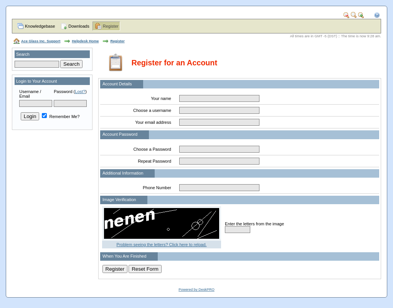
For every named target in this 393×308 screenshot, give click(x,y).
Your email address (153, 122)
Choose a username (152, 110)
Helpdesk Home (85, 41)
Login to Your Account (36, 81)
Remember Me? (60, 116)
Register (111, 26)
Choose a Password (152, 149)
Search (23, 54)
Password (63, 91)
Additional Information (122, 173)
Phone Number (157, 187)
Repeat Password (154, 161)
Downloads (78, 26)
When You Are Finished (124, 256)
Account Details (117, 84)
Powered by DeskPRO (196, 289)
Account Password (119, 134)
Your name (161, 98)
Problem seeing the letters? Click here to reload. (162, 244)
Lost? (80, 91)
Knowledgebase (40, 26)
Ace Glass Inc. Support (40, 41)
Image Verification (119, 199)
